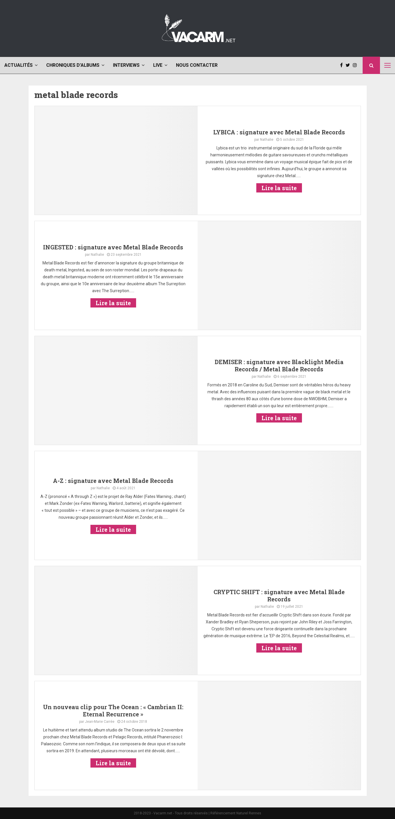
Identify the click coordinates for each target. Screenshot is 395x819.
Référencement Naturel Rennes (235, 813)
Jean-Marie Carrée (99, 722)
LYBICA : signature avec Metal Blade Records (279, 132)
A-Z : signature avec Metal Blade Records (113, 480)
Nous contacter (197, 65)
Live (157, 65)
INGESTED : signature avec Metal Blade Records (113, 247)
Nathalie (266, 140)
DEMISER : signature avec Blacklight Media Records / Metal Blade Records (279, 365)
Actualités (18, 65)
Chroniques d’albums (72, 65)
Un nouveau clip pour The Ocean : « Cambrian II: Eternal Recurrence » (113, 710)
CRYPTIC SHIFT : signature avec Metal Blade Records (279, 595)
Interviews (126, 65)
